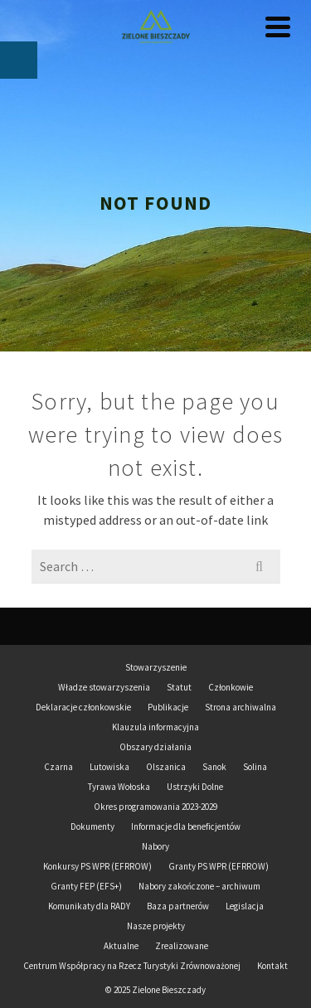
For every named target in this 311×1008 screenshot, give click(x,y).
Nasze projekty (156, 926)
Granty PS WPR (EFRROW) (218, 866)
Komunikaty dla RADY (89, 906)
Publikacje (168, 707)
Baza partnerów (178, 906)
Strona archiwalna (240, 707)
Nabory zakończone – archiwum (199, 886)
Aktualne (121, 946)
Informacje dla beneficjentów (186, 826)
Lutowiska (109, 767)
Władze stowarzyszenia (104, 687)
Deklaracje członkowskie (83, 707)
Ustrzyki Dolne (195, 786)
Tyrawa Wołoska (119, 786)
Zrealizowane (181, 946)
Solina (255, 767)
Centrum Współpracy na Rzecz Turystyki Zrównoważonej (132, 966)
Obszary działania (155, 747)
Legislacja (245, 906)
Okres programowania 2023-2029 (155, 806)
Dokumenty (92, 826)
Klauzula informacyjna (155, 727)
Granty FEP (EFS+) (86, 886)
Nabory (155, 846)
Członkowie (230, 687)
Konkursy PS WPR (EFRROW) (97, 866)
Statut (179, 687)
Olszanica (166, 767)
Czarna (58, 767)
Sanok (214, 767)
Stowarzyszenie (156, 667)
